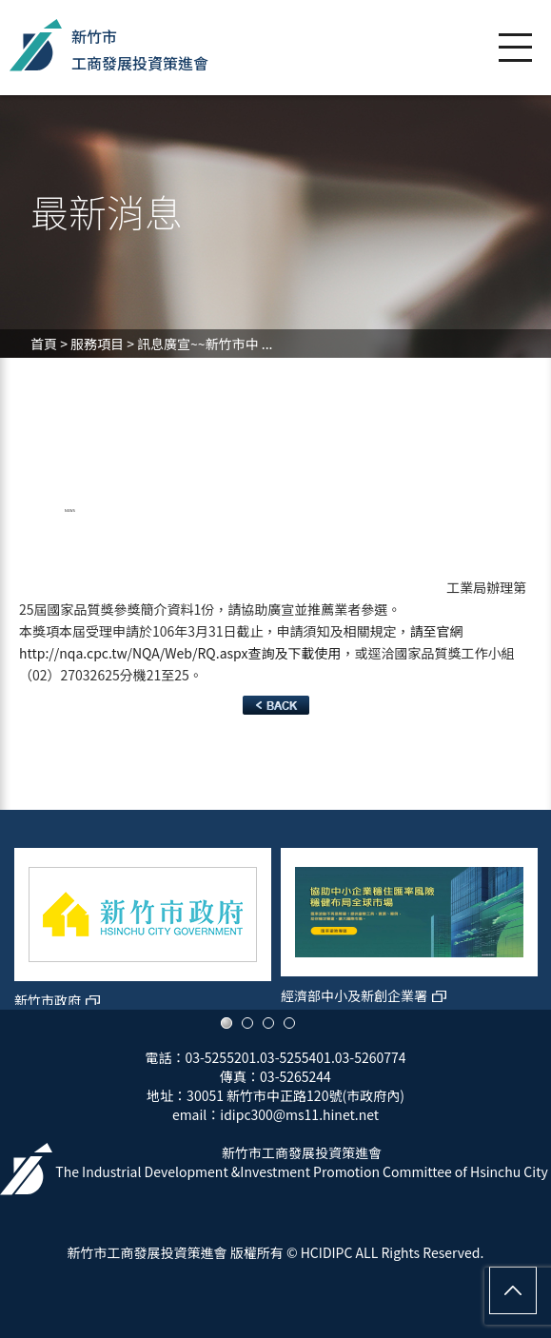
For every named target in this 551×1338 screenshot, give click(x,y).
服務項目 (97, 343)
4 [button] (289, 1023)
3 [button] (268, 1023)
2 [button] (247, 1023)
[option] (142, 919)
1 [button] (226, 1023)
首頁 (43, 343)
